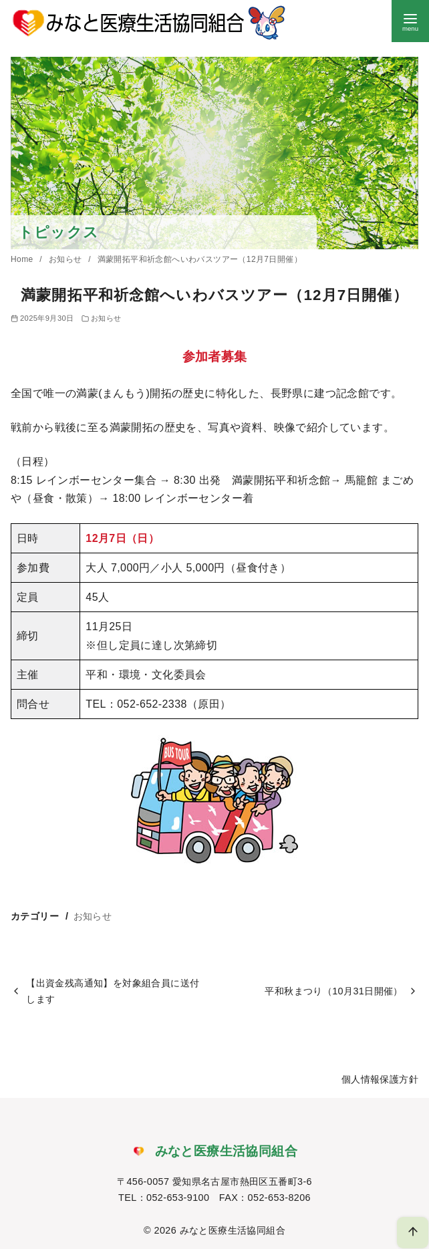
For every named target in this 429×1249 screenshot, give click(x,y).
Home (23, 259)
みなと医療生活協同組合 (232, 1230)
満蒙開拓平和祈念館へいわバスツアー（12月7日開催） (200, 259)
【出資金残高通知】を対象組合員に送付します (112, 991)
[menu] (410, 21)
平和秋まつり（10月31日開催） (333, 991)
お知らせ (66, 259)
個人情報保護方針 (379, 1079)
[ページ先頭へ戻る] (412, 1232)
